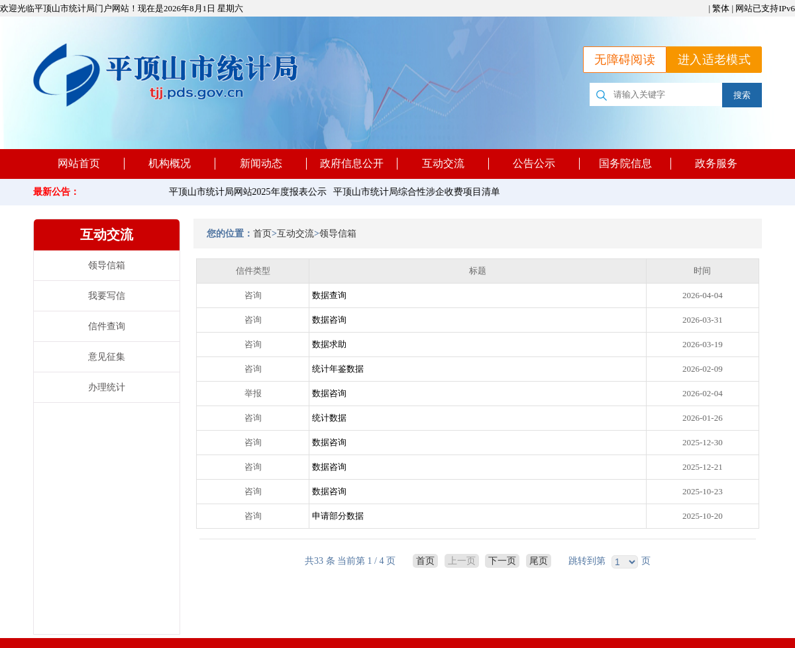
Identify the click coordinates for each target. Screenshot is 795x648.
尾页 (538, 561)
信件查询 (106, 326)
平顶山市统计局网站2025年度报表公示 (250, 192)
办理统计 (106, 387)
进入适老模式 (714, 59)
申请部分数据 (338, 516)
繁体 (720, 8)
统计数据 (329, 418)
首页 (262, 234)
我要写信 (106, 296)
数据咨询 (329, 320)
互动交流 (295, 234)
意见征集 (106, 357)
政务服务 (716, 163)
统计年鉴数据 (338, 369)
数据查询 (329, 295)
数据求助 (329, 344)
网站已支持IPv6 (765, 8)
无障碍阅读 (624, 59)
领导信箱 (106, 265)
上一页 (462, 561)
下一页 (502, 561)
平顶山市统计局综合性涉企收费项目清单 (419, 192)
